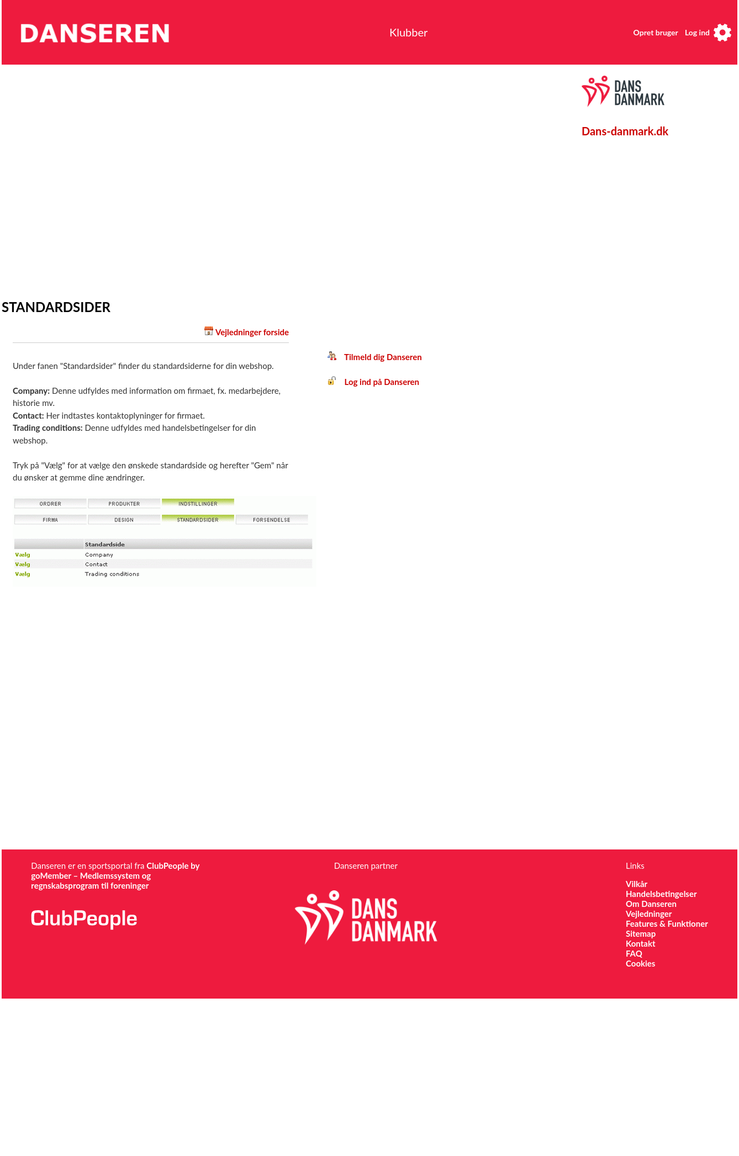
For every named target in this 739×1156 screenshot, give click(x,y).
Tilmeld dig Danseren (375, 357)
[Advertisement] (103, 179)
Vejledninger (649, 914)
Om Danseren (651, 904)
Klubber (408, 32)
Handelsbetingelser (661, 894)
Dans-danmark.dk (625, 131)
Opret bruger (656, 32)
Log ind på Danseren (373, 382)
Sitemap (641, 933)
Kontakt (641, 943)
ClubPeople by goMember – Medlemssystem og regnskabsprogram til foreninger (115, 875)
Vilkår (636, 884)
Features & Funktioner (667, 923)
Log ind (697, 32)
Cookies (640, 963)
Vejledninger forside (252, 332)
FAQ (634, 953)
